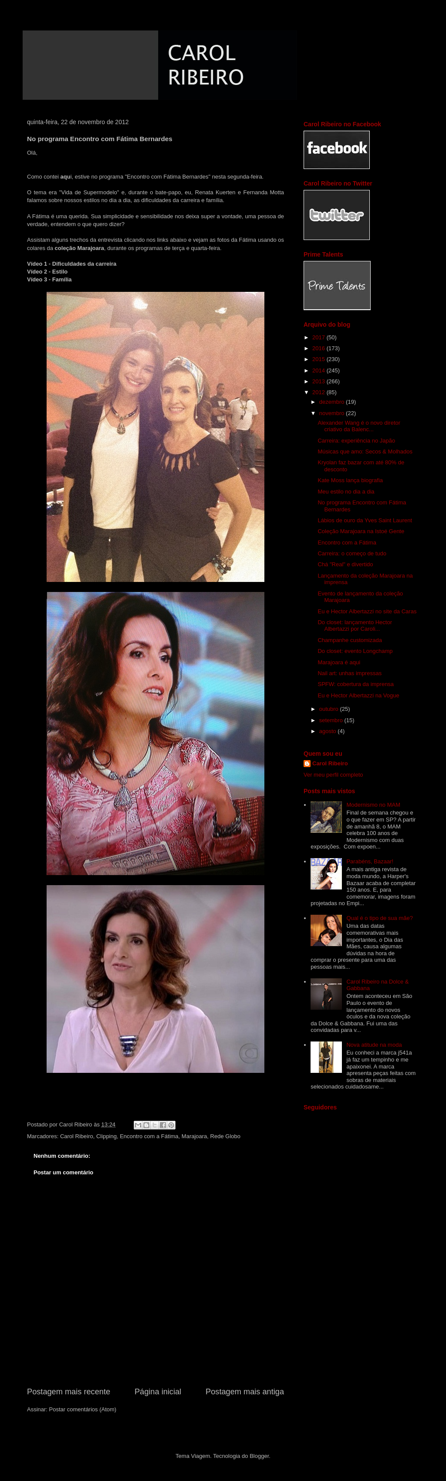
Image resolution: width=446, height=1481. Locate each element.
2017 (319, 337)
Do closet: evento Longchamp (355, 651)
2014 (319, 370)
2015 (319, 359)
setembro (332, 720)
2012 (319, 392)
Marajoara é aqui (339, 662)
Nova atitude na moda (374, 1044)
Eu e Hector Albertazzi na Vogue (358, 695)
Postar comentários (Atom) (83, 1409)
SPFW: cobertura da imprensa (356, 684)
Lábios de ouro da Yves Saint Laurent (365, 520)
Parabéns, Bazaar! (369, 861)
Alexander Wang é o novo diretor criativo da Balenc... (359, 426)
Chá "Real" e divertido (345, 564)
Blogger (259, 1456)
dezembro (332, 402)
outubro (329, 709)
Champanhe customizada (350, 640)
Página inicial (158, 1391)
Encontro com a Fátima (149, 1136)
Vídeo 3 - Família (49, 279)
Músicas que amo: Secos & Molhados (365, 451)
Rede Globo (225, 1136)
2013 (319, 381)
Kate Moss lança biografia (350, 480)
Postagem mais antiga (245, 1391)
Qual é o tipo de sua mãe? (379, 918)
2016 (319, 348)
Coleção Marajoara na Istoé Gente (361, 531)
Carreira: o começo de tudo (352, 553)
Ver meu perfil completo (333, 774)
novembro (332, 413)
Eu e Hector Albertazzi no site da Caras (367, 611)
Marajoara (194, 1136)
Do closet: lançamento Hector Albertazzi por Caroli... (355, 625)
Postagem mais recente (68, 1391)
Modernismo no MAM (373, 804)
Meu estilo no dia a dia (346, 491)
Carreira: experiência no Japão (356, 440)
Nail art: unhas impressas (350, 673)
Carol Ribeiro (76, 1136)
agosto (328, 731)
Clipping (106, 1136)
